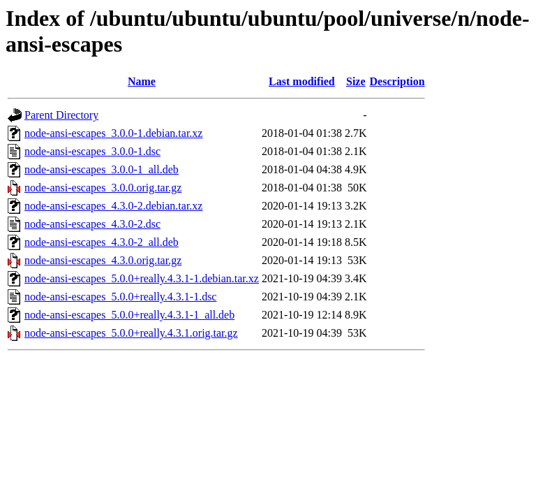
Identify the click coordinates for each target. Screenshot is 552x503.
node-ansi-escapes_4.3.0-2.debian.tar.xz (113, 206)
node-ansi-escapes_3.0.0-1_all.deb (101, 169)
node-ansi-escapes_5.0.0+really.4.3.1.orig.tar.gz (131, 333)
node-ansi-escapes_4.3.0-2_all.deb (101, 242)
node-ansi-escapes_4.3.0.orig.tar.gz (102, 260)
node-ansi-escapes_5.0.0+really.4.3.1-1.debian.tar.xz (141, 278)
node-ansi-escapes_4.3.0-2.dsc (92, 224)
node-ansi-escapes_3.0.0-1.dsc (92, 151)
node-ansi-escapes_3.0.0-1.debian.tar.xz (113, 133)
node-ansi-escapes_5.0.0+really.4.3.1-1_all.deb (129, 315)
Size (356, 81)
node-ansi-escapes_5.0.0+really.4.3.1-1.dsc (120, 296)
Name (142, 81)
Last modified (302, 81)
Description (397, 81)
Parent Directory (61, 115)
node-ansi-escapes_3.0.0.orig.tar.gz (102, 188)
